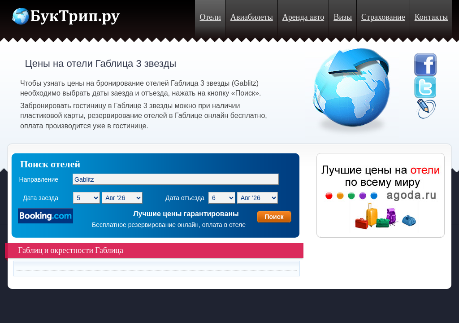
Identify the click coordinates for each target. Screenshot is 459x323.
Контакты (431, 17)
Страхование (383, 17)
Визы (342, 17)
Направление (38, 179)
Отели (210, 17)
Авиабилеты (251, 17)
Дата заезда (40, 197)
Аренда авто (303, 17)
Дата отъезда (184, 197)
